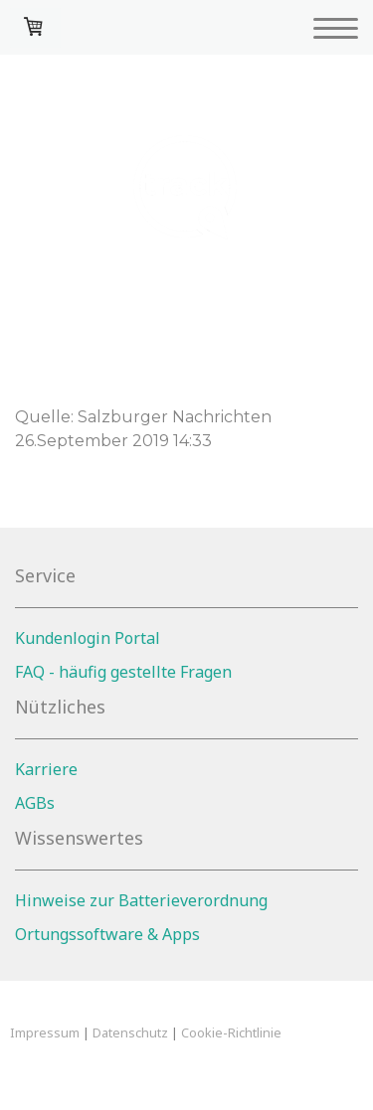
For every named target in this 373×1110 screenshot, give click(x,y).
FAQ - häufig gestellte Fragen (123, 672)
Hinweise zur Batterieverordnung (141, 900)
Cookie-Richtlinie (231, 1032)
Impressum (45, 1032)
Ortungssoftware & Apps (107, 934)
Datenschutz (130, 1032)
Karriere (46, 769)
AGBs (35, 803)
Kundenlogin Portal (87, 638)
